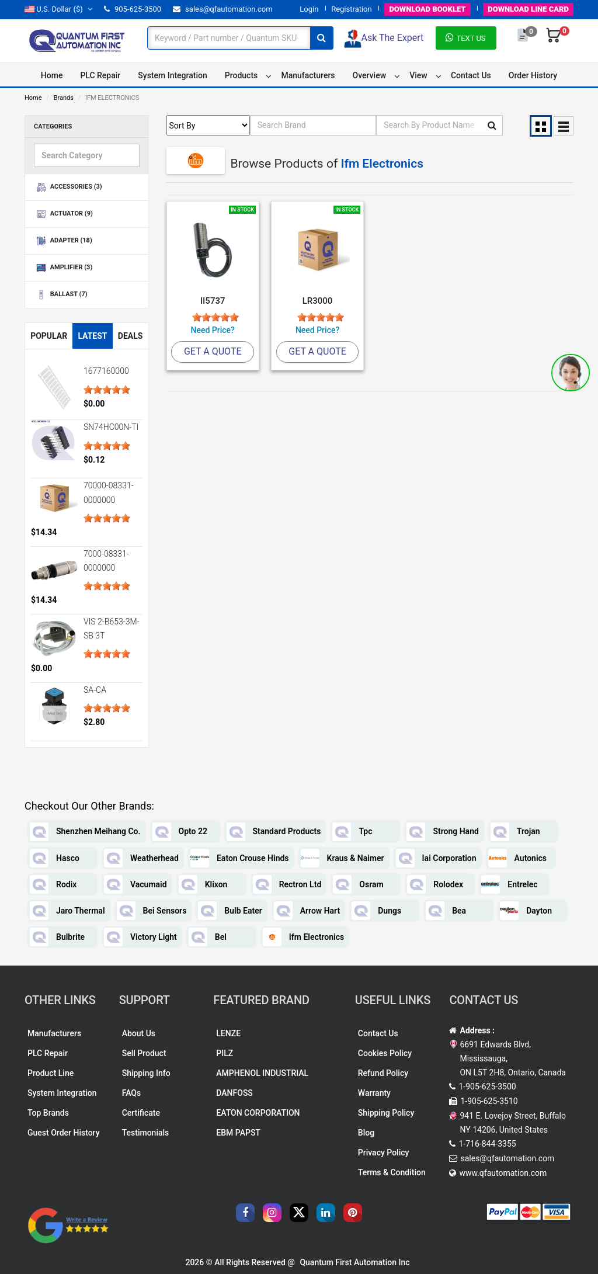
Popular (48, 336)
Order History (533, 75)
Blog (366, 1132)
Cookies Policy (385, 1053)
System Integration (172, 75)
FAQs (131, 1093)
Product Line (50, 1073)
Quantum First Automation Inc (354, 1262)
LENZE (228, 1033)
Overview (369, 75)
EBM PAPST (238, 1132)
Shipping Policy (386, 1112)
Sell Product (144, 1053)
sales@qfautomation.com (223, 9)
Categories (53, 126)
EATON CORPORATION (258, 1112)
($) (58, 9)
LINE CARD (528, 9)
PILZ (224, 1053)
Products (241, 75)
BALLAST (61, 294)
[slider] (107, 389)
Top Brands (48, 1112)
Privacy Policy (383, 1152)
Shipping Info (146, 1073)
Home (52, 75)
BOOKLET (427, 9)
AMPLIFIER (63, 268)
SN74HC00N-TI (111, 427)
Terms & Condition (392, 1172)
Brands (64, 98)
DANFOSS (234, 1093)
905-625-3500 (132, 9)
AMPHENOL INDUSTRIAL (262, 1073)
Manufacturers (308, 75)
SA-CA (95, 690)
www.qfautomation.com (503, 1173)
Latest (92, 336)
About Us (138, 1033)
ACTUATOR (63, 214)
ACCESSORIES (68, 187)
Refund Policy (383, 1073)
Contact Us (471, 75)
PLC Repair (100, 75)
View (418, 75)
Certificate (141, 1112)
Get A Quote (213, 351)
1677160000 (106, 371)
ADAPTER (63, 241)
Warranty (374, 1093)
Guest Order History (63, 1132)
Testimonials (145, 1132)
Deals (130, 336)
